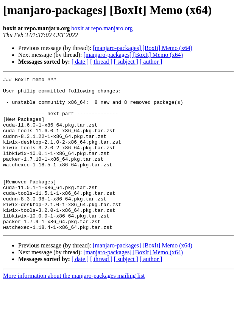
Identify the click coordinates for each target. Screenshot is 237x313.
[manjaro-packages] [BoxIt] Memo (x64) (142, 48)
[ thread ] (101, 61)
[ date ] (80, 61)
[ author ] (151, 61)
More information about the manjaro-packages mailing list (74, 306)
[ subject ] (126, 61)
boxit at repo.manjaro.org (102, 28)
